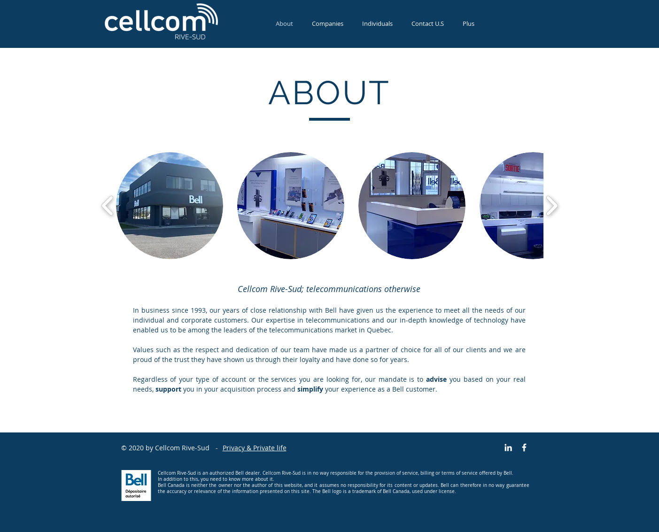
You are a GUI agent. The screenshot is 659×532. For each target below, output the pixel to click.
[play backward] (107, 206)
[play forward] (551, 206)
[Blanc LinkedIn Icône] (508, 447)
